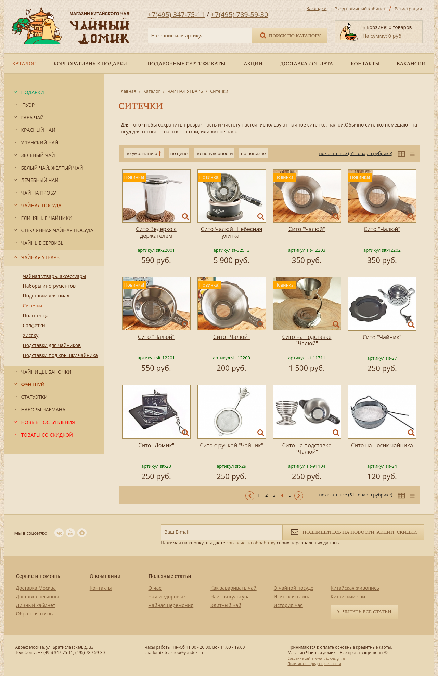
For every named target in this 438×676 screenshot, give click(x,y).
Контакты (101, 588)
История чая (288, 605)
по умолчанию (141, 153)
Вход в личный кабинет (360, 8)
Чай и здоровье (167, 596)
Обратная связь (34, 613)
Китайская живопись (355, 588)
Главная (128, 91)
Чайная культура (230, 596)
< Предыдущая (249, 495)
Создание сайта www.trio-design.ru (316, 658)
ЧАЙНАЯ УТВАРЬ (185, 91)
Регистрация (408, 8)
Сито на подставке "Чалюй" (307, 340)
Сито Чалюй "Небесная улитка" (231, 232)
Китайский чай (348, 596)
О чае (155, 588)
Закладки (317, 8)
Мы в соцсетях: (30, 533)
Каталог (151, 91)
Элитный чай (225, 605)
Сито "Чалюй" (306, 229)
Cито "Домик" (156, 445)
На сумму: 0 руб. (383, 35)
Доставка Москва (36, 588)
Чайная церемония (171, 605)
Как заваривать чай (233, 588)
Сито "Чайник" (382, 337)
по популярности (214, 153)
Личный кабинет (35, 605)
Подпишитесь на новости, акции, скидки (353, 531)
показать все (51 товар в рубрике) (355, 153)
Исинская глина (292, 596)
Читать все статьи (367, 612)
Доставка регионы (37, 596)
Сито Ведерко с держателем (156, 232)
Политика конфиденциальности (314, 663)
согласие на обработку (250, 543)
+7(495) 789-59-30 (239, 14)
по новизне (253, 153)
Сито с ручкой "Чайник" (231, 445)
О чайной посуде (293, 588)
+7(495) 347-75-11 (176, 14)
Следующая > (298, 495)
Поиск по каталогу (290, 35)
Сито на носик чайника (382, 445)
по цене (179, 153)
